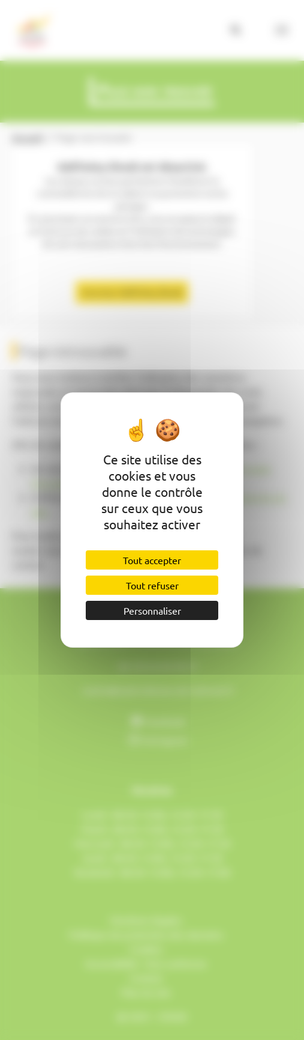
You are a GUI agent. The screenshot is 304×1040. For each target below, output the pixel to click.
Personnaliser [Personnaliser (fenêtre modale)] (152, 610)
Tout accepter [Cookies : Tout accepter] (152, 560)
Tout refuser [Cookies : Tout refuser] (152, 585)
